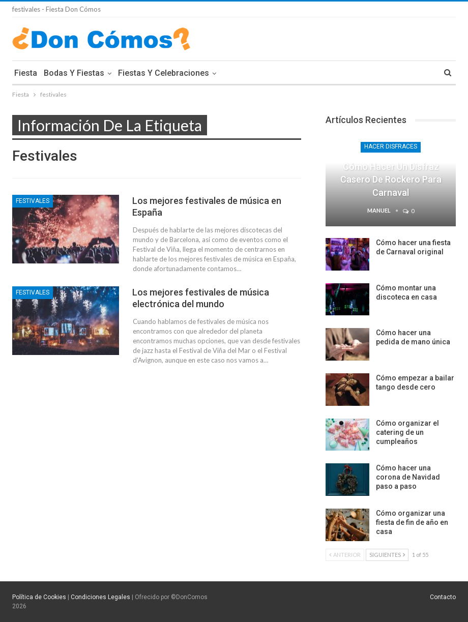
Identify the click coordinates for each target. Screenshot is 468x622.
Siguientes (387, 554)
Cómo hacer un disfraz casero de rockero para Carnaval (391, 179)
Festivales (32, 200)
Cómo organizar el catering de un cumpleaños (407, 432)
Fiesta (25, 73)
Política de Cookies (39, 597)
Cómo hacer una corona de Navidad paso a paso (408, 477)
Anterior (345, 554)
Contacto (443, 597)
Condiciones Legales (100, 597)
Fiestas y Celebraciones (163, 73)
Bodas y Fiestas (74, 73)
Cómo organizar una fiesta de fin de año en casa (412, 522)
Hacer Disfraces (390, 146)
